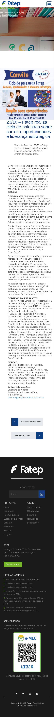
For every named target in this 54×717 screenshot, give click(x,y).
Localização (33, 522)
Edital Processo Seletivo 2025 (19, 587)
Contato (8, 522)
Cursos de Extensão (13, 519)
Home (7, 507)
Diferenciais (33, 511)
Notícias (8, 530)
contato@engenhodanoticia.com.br (26, 397)
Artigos (7, 534)
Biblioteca (9, 526)
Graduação (9, 511)
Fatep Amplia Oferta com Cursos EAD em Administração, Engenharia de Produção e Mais (24, 601)
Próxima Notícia (22, 436)
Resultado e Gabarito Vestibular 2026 (22, 579)
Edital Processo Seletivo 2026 (19, 583)
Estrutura (31, 515)
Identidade (32, 519)
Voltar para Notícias (30, 422)
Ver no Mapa (12, 564)
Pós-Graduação (11, 515)
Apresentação (34, 507)
